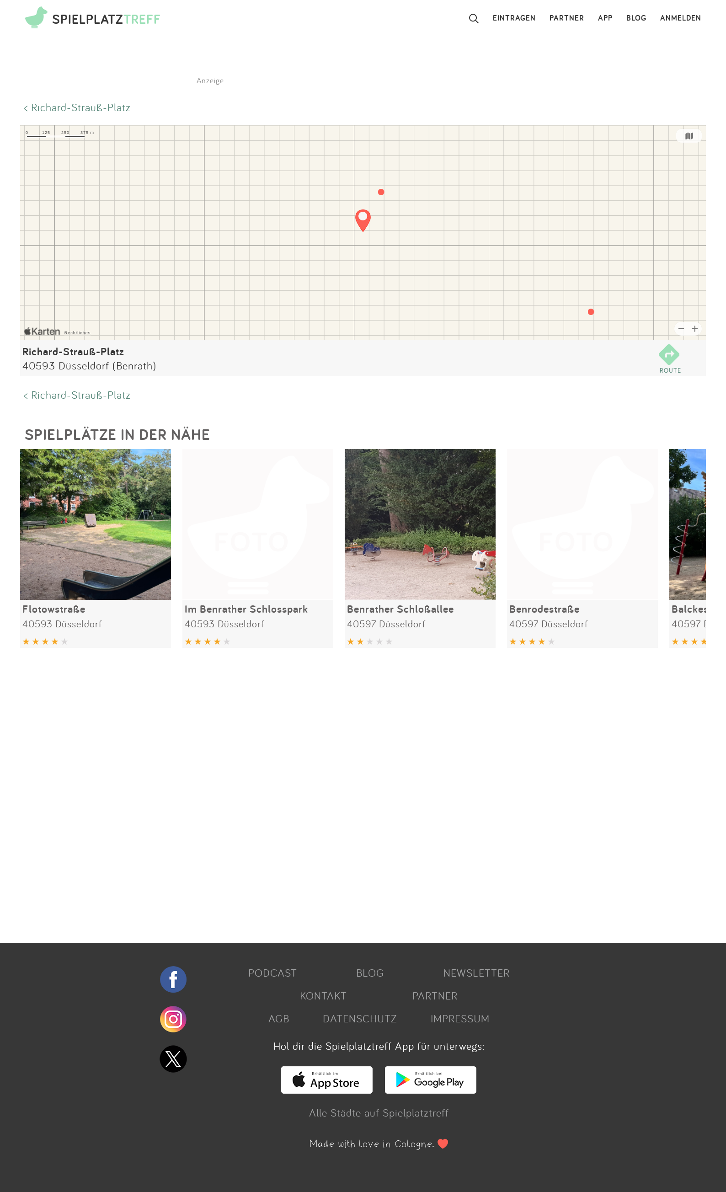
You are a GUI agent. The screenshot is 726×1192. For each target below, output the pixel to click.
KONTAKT (323, 995)
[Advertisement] (294, 792)
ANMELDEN (680, 18)
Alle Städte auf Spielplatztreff (379, 1112)
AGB (278, 1018)
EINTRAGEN (514, 18)
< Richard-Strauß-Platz (77, 107)
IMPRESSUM (460, 1018)
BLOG (636, 18)
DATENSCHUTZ (360, 1018)
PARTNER (567, 18)
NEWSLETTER (476, 972)
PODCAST (272, 972)
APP (605, 18)
